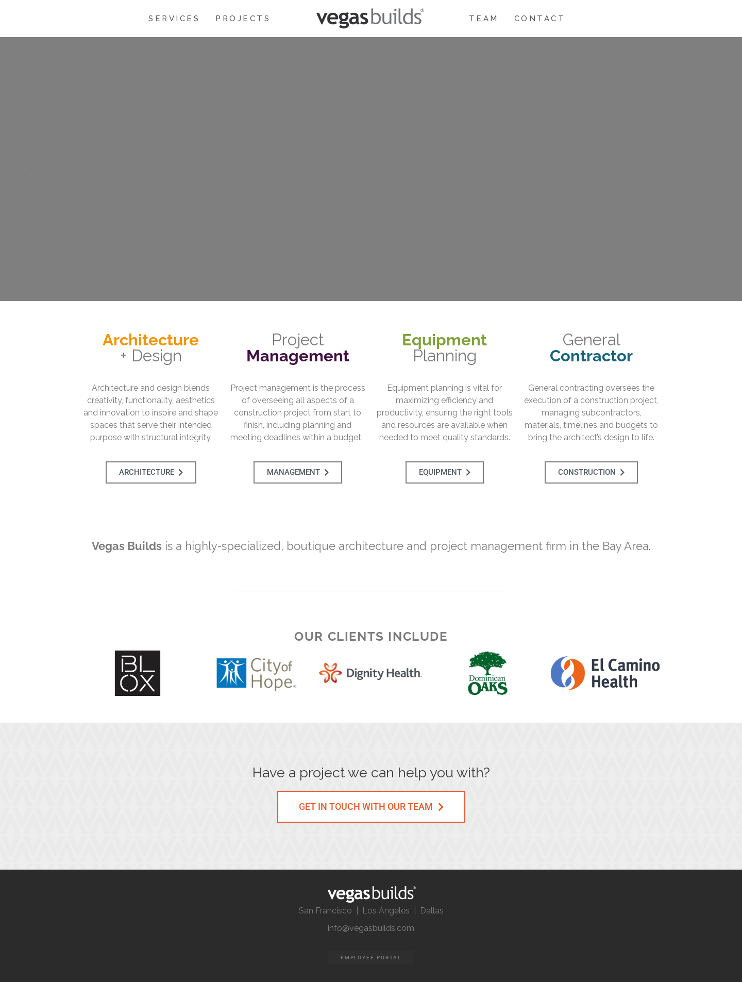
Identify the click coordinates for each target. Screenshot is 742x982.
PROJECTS (243, 18)
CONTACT (540, 18)
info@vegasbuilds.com (371, 928)
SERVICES (174, 18)
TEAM (484, 18)
